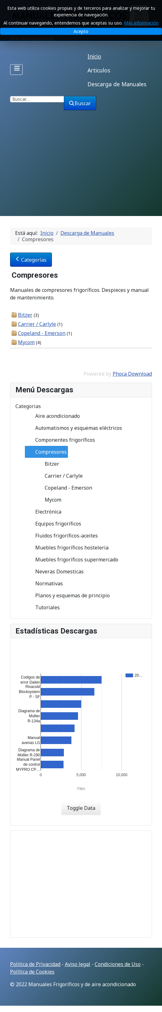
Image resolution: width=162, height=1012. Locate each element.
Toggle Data (81, 807)
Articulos (98, 70)
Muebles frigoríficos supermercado (71, 559)
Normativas (44, 583)
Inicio (94, 56)
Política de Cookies (32, 971)
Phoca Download (132, 373)
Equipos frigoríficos (53, 523)
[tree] (81, 511)
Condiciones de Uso (118, 964)
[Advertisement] (81, 169)
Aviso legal (77, 964)
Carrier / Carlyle (37, 324)
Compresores (46, 452)
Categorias (28, 406)
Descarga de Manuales (116, 84)
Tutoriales (42, 607)
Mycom (26, 342)
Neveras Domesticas (54, 571)
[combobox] (37, 99)
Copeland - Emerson (41, 333)
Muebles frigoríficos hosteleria (67, 547)
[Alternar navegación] (16, 69)
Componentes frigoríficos (60, 440)
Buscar (80, 103)
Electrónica (43, 511)
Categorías (31, 259)
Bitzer (25, 314)
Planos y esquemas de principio (67, 595)
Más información (141, 23)
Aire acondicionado (52, 416)
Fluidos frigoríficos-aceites (61, 535)
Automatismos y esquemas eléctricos (73, 428)
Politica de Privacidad (35, 964)
